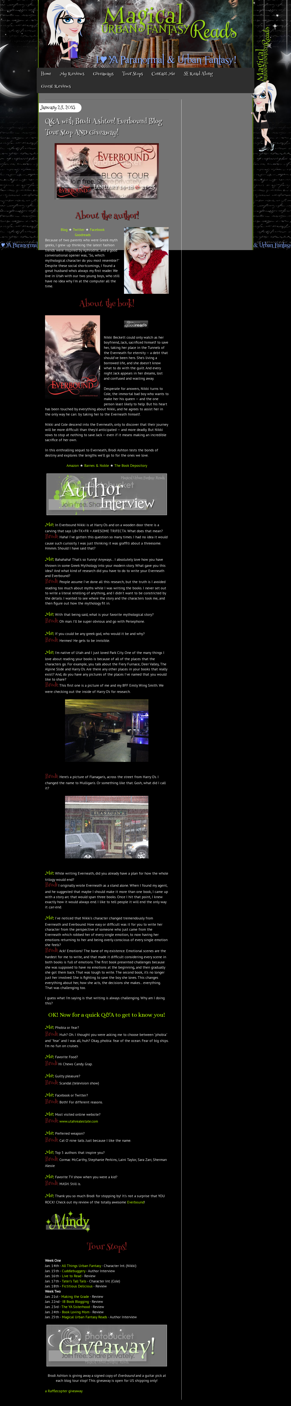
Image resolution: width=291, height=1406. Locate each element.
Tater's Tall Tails (74, 1281)
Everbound (135, 1202)
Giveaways (103, 74)
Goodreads (83, 234)
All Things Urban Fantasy (81, 1265)
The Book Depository (130, 465)
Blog (64, 229)
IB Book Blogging (75, 1301)
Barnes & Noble (96, 465)
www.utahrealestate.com (78, 1121)
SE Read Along (198, 74)
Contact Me (163, 74)
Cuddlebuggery (73, 1270)
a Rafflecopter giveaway (64, 1390)
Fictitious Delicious (77, 1286)
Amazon (72, 465)
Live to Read (71, 1275)
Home (46, 74)
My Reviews (72, 74)
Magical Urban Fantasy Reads (84, 1317)
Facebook (97, 229)
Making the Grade (75, 1296)
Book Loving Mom (75, 1312)
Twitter (78, 229)
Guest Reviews (56, 86)
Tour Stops (132, 74)
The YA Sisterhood (75, 1306)
